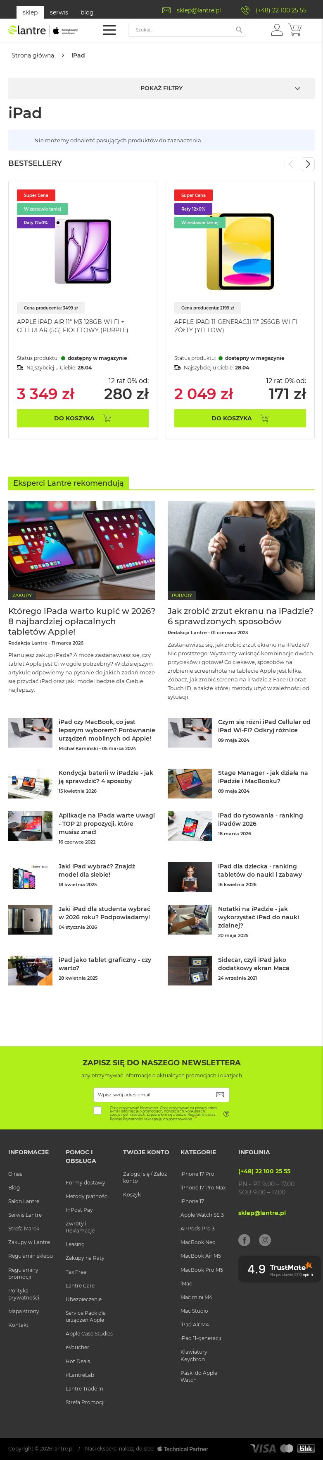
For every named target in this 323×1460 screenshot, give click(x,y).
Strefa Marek (23, 1228)
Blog (14, 1187)
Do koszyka (74, 418)
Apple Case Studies (89, 1333)
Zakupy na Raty (85, 1257)
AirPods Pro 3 (197, 1228)
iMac (186, 1283)
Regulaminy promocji (23, 1272)
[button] (277, 29)
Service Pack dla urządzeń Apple (86, 1316)
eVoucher (77, 1347)
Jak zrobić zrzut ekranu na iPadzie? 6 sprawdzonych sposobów (241, 616)
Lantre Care (80, 1285)
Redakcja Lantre (28, 642)
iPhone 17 (192, 1201)
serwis (59, 12)
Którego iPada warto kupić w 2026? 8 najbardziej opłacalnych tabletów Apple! (81, 621)
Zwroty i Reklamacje (80, 1226)
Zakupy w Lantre (29, 1242)
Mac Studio (194, 1310)
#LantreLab (80, 1374)
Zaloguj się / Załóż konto (145, 1176)
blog (87, 12)
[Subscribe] (220, 1094)
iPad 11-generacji (200, 1338)
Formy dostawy (85, 1182)
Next (308, 164)
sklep (30, 12)
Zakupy (22, 595)
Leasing (75, 1244)
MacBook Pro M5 (201, 1269)
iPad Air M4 (194, 1324)
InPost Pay (79, 1209)
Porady (182, 595)
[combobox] (187, 30)
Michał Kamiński (78, 748)
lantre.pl (63, 1448)
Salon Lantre (23, 1201)
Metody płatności (87, 1195)
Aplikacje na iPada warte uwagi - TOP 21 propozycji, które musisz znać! (107, 823)
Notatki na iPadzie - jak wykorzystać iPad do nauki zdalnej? (258, 917)
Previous (291, 164)
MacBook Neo (198, 1242)
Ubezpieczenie (84, 1299)
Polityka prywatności (23, 1293)
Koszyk (132, 1194)
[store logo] (43, 30)
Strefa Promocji (85, 1402)
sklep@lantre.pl (199, 10)
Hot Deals (78, 1360)
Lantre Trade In (84, 1388)
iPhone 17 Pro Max (203, 1187)
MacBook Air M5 (200, 1255)
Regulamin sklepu (30, 1255)
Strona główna (33, 55)
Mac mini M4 (196, 1297)
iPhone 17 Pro (197, 1173)
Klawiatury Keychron (193, 1355)
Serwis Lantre (25, 1214)
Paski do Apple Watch (198, 1375)
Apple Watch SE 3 (202, 1214)
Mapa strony (23, 1311)
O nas (15, 1173)
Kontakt (18, 1324)
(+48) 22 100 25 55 (281, 10)
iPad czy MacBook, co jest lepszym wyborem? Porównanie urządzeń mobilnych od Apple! (107, 730)
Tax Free (76, 1271)
